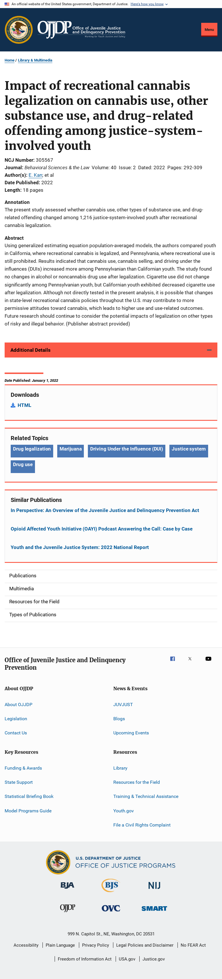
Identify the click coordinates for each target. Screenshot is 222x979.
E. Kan (35, 175)
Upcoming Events (131, 733)
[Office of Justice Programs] (19, 30)
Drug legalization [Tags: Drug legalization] (32, 449)
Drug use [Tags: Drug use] (23, 464)
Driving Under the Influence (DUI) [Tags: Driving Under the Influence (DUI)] (126, 449)
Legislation (16, 718)
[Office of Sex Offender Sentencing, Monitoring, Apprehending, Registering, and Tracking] (154, 911)
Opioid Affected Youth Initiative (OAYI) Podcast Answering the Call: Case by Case (102, 529)
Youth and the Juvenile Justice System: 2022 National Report (80, 547)
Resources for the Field (136, 782)
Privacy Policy (95, 945)
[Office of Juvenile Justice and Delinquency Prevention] (67, 913)
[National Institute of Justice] (154, 889)
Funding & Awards (23, 768)
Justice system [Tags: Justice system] (189, 449)
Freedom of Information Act (85, 959)
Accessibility (26, 945)
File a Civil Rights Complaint (142, 825)
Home (9, 60)
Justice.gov (154, 959)
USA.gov (127, 959)
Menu (209, 29)
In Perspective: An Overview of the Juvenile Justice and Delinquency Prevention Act (105, 510)
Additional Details (30, 350)
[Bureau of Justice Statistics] (110, 893)
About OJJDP (18, 704)
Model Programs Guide (28, 811)
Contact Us (16, 733)
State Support (19, 782)
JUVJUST (123, 704)
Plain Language (60, 945)
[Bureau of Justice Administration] (67, 889)
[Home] (81, 30)
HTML (24, 405)
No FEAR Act (193, 945)
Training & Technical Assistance (145, 796)
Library (120, 768)
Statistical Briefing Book (29, 796)
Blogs (119, 718)
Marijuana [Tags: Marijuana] (71, 449)
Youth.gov (123, 811)
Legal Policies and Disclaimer (144, 945)
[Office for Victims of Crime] (111, 912)
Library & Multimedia (35, 60)
